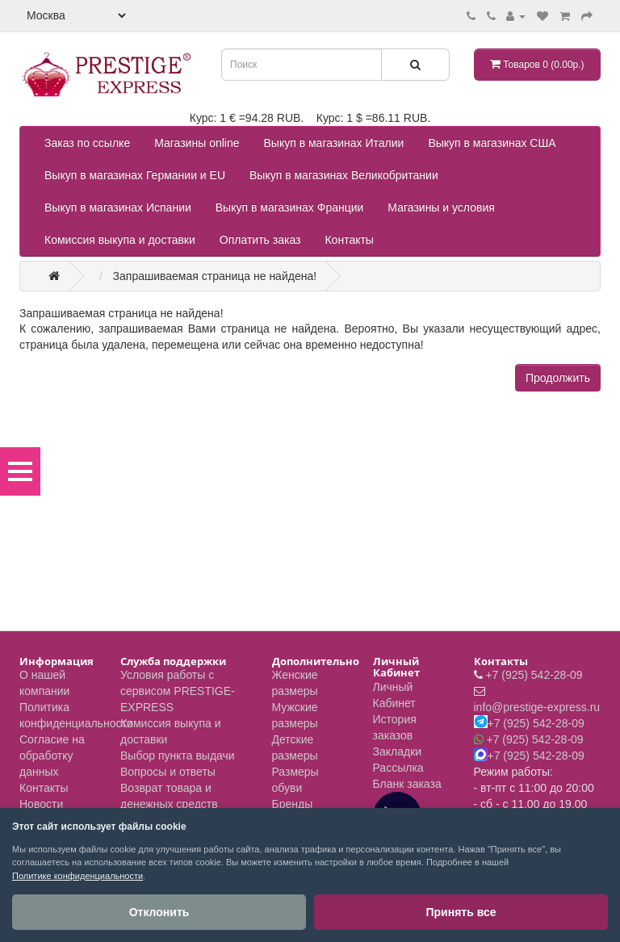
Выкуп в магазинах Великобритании (343, 175)
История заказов (395, 727)
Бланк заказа (407, 783)
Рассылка (398, 767)
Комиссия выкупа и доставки (119, 239)
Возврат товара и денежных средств (169, 795)
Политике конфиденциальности (77, 876)
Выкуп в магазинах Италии (334, 142)
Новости (41, 804)
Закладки (397, 751)
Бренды (292, 804)
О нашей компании (44, 682)
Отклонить (159, 912)
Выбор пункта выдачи (177, 755)
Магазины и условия (441, 207)
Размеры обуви (295, 779)
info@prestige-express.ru (537, 707)
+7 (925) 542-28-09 (533, 674)
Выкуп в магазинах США (491, 142)
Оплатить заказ (260, 239)
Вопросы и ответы (168, 771)
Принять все (460, 912)
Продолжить (558, 377)
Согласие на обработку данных (52, 755)
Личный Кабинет (394, 695)
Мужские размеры (295, 715)
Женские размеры (295, 682)
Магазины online (196, 142)
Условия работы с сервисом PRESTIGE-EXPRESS (177, 691)
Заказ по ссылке (87, 142)
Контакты (349, 239)
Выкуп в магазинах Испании (117, 207)
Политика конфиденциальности (76, 715)
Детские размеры (295, 747)
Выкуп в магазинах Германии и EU (134, 175)
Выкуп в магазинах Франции (290, 207)
